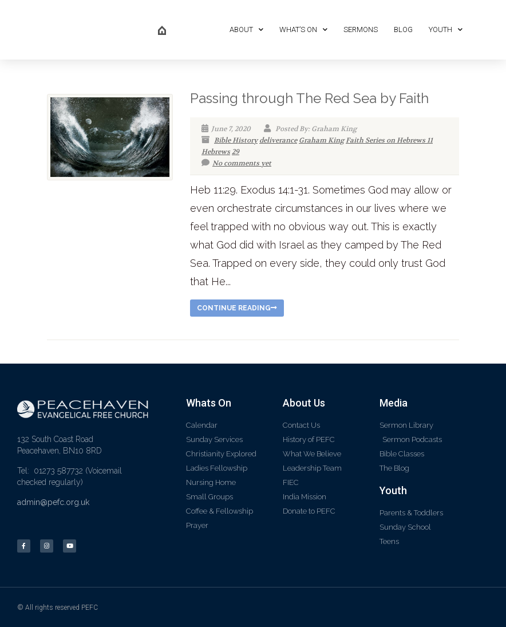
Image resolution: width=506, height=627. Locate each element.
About (246, 29)
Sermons (360, 29)
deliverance (278, 140)
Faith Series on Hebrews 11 (389, 140)
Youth (445, 29)
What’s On (303, 29)
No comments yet (236, 163)
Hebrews (215, 151)
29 (235, 151)
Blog (403, 29)
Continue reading (237, 308)
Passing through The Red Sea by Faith (309, 98)
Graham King (321, 140)
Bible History (236, 140)
